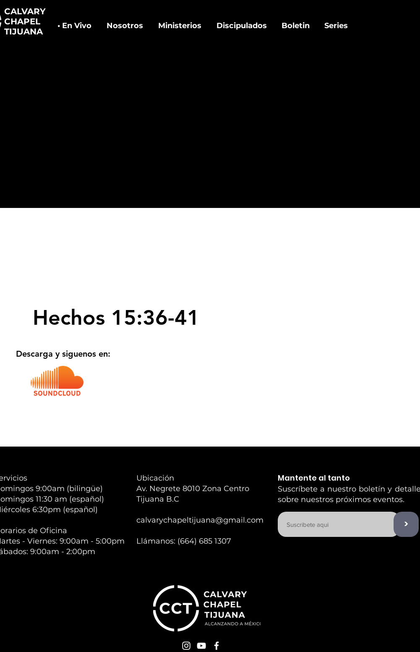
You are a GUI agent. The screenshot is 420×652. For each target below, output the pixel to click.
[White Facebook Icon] (216, 645)
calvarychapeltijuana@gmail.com (199, 520)
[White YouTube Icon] (201, 645)
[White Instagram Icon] (186, 645)
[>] (406, 524)
